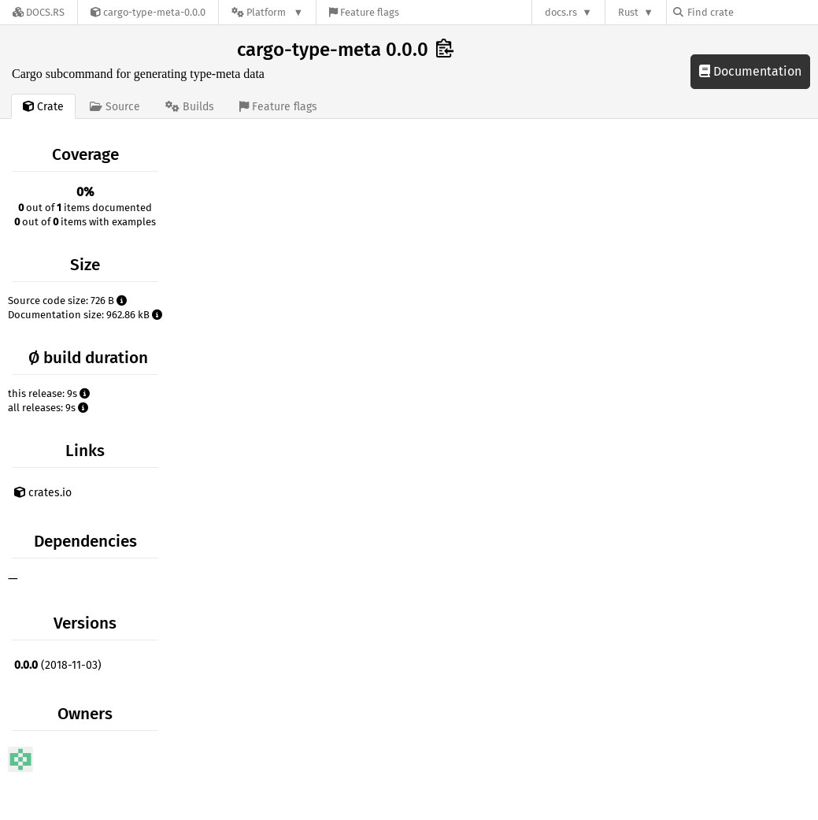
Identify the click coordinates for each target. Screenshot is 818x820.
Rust (628, 12)
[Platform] (267, 12)
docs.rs (561, 12)
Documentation (750, 71)
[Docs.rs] (38, 12)
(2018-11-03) (58, 665)
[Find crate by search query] (752, 12)
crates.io (43, 492)
